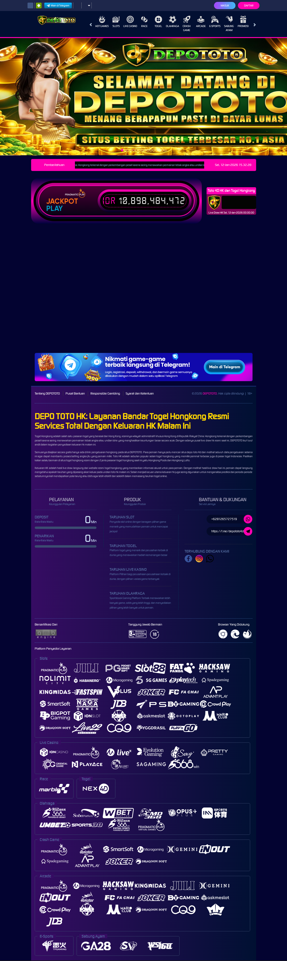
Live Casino (130, 22)
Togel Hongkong (44, 436)
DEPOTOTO (210, 393)
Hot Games (102, 22)
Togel (158, 22)
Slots (116, 22)
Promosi (243, 22)
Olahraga (172, 22)
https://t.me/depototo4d (231, 531)
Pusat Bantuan (75, 393)
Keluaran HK (41, 468)
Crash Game (187, 24)
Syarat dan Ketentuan (140, 393)
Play (54, 208)
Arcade (201, 22)
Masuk (225, 5)
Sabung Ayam (229, 24)
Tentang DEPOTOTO (47, 393)
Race (144, 22)
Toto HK (117, 456)
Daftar (248, 5)
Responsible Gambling (105, 393)
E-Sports (214, 22)
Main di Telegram (58, 5)
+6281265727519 (231, 519)
